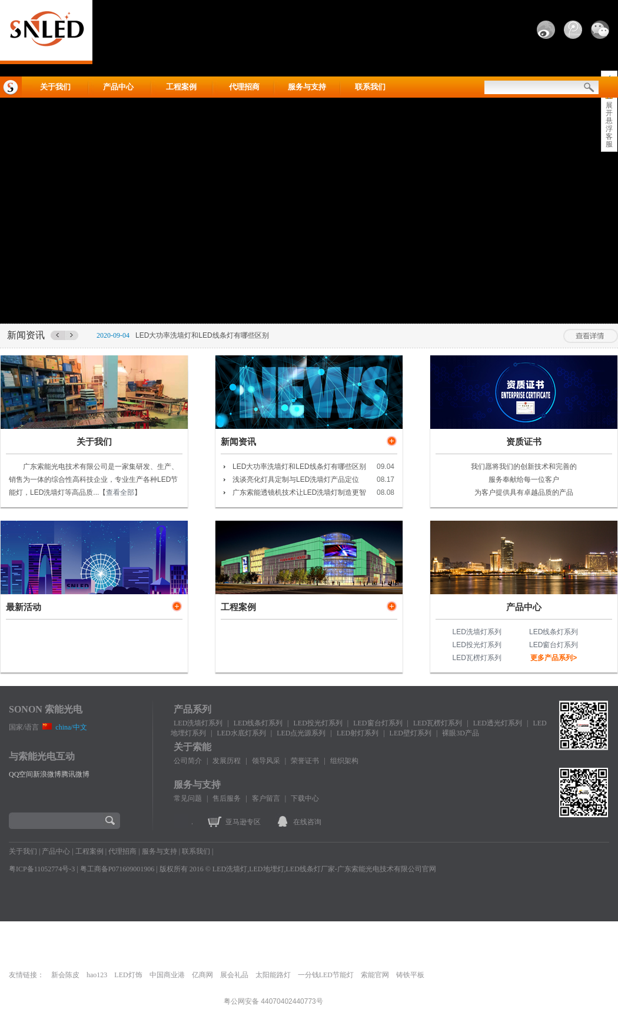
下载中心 (305, 798)
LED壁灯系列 (410, 733)
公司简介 (188, 761)
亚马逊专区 (243, 822)
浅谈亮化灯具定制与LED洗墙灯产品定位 (295, 479)
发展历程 (226, 761)
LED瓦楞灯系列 (477, 658)
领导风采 (266, 761)
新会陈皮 (65, 975)
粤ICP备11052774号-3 (42, 869)
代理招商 (244, 86)
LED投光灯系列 (477, 645)
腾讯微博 (75, 774)
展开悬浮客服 (609, 124)
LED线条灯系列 (553, 632)
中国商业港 (167, 975)
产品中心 (118, 86)
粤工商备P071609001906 (117, 869)
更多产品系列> (553, 658)
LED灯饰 (128, 975)
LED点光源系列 (301, 733)
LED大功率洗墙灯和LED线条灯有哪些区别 (202, 335)
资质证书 (523, 442)
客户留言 (266, 798)
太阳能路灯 (273, 975)
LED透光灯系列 (497, 723)
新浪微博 (47, 774)
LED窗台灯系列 (553, 645)
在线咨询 (307, 822)
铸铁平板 (410, 975)
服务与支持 (307, 86)
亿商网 (202, 975)
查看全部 (120, 492)
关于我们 (55, 86)
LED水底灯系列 (241, 733)
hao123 (97, 975)
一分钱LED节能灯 (326, 975)
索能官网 (375, 975)
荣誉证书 (305, 761)
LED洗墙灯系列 (477, 632)
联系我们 (370, 86)
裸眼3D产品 (460, 733)
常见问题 (188, 798)
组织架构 (344, 761)
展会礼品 (234, 975)
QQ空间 (21, 774)
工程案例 (181, 86)
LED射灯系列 (357, 733)
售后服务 (226, 798)
